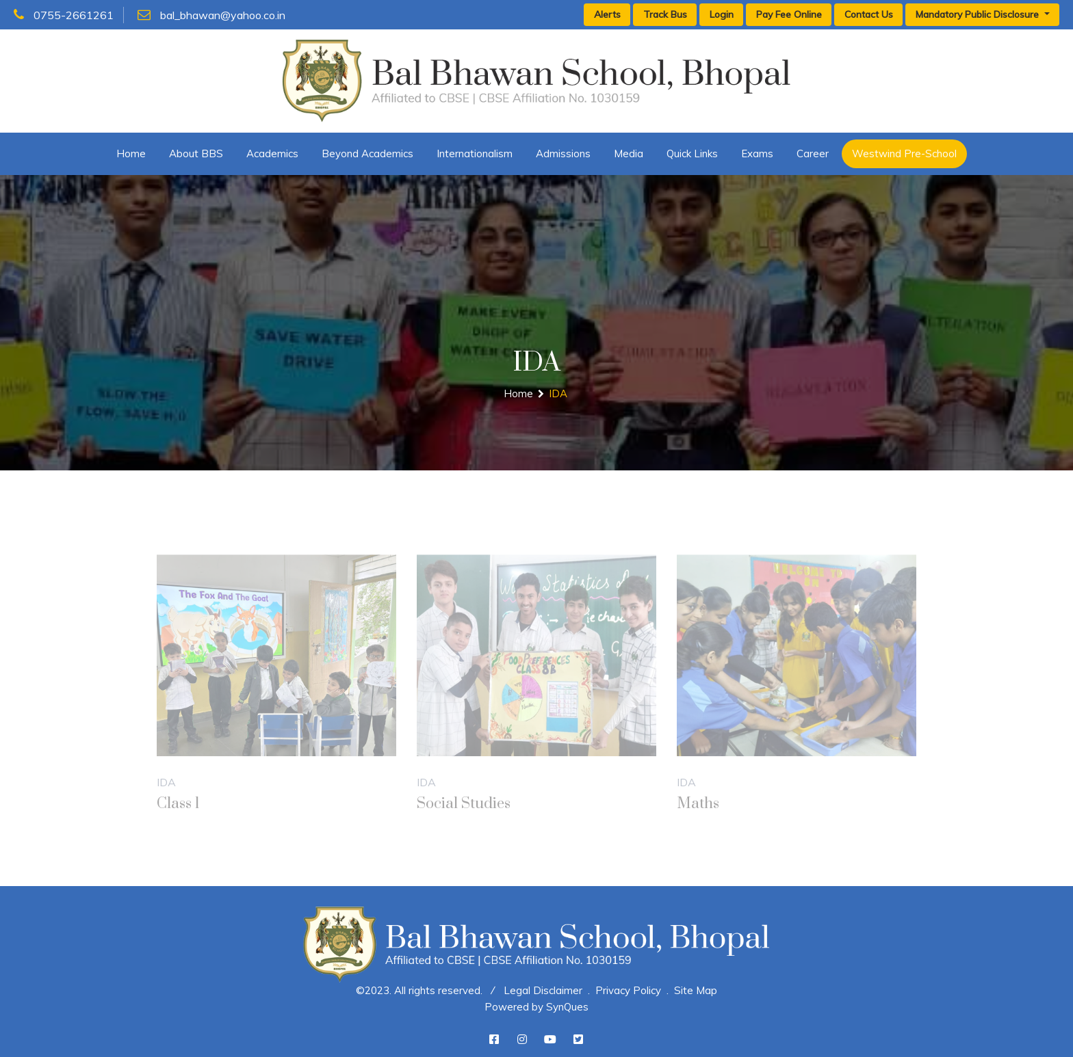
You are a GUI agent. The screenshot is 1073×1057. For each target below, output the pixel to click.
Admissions (563, 153)
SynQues (567, 1006)
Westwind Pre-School (904, 153)
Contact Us (868, 14)
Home (131, 153)
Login (722, 14)
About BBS (196, 153)
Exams (757, 153)
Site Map (695, 990)
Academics (272, 153)
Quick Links (692, 153)
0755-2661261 (64, 15)
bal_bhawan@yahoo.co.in (211, 15)
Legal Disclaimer (543, 990)
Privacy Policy (628, 990)
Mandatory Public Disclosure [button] (979, 14)
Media (628, 153)
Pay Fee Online (789, 14)
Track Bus (665, 14)
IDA (558, 393)
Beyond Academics (367, 153)
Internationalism (475, 153)
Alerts (607, 14)
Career (813, 153)
